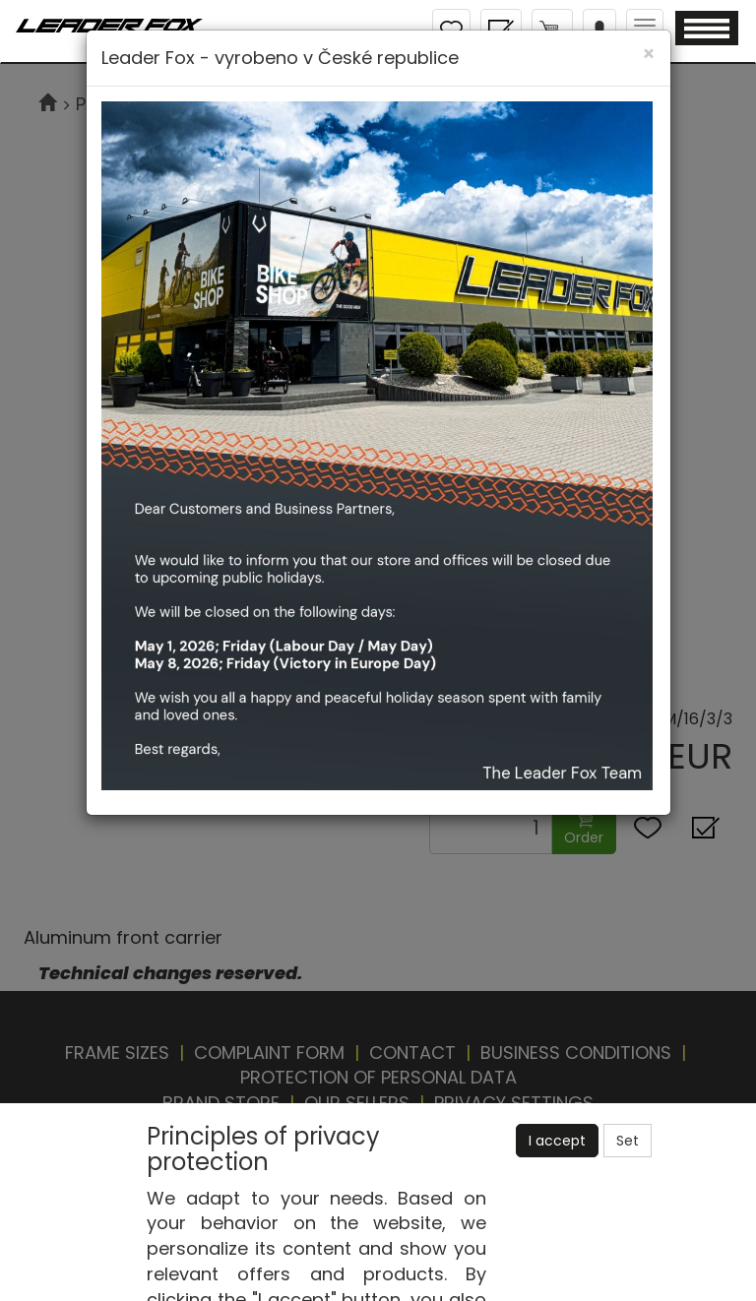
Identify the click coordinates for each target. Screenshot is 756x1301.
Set (627, 1140)
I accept (557, 1140)
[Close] (649, 53)
